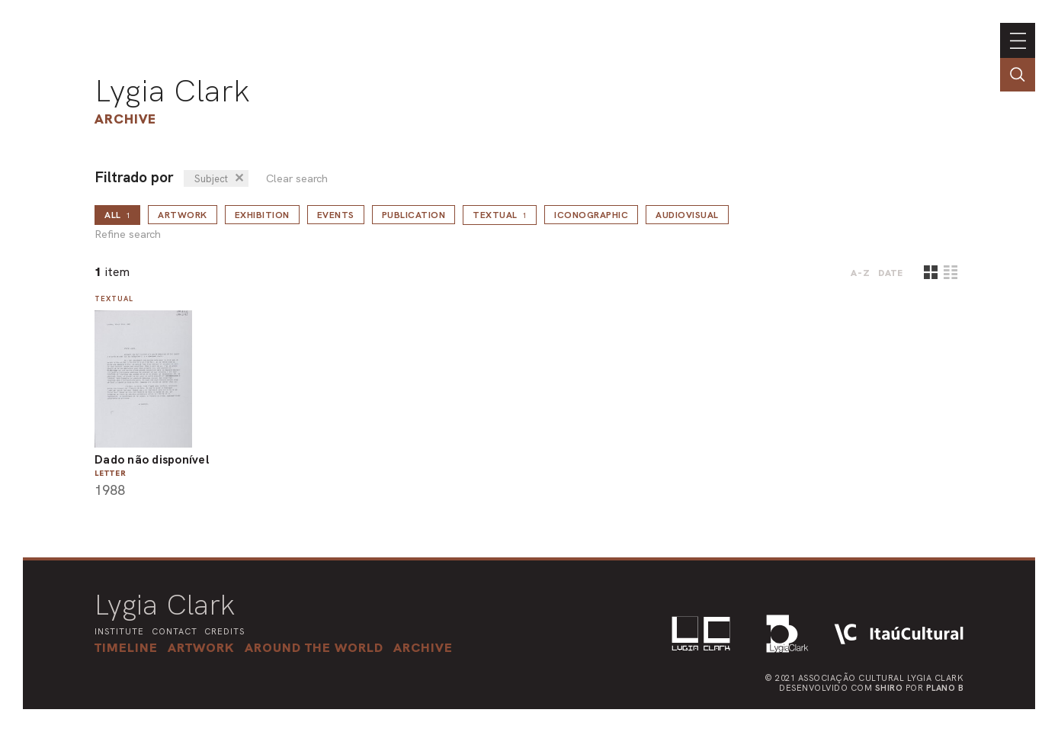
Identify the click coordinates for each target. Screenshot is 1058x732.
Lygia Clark (172, 91)
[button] (314, 647)
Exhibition (262, 215)
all (117, 215)
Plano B (945, 687)
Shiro (889, 687)
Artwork (182, 215)
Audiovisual (687, 215)
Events (335, 215)
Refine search (128, 234)
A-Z (860, 273)
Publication (414, 215)
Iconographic (591, 215)
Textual (500, 215)
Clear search (297, 178)
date (890, 273)
